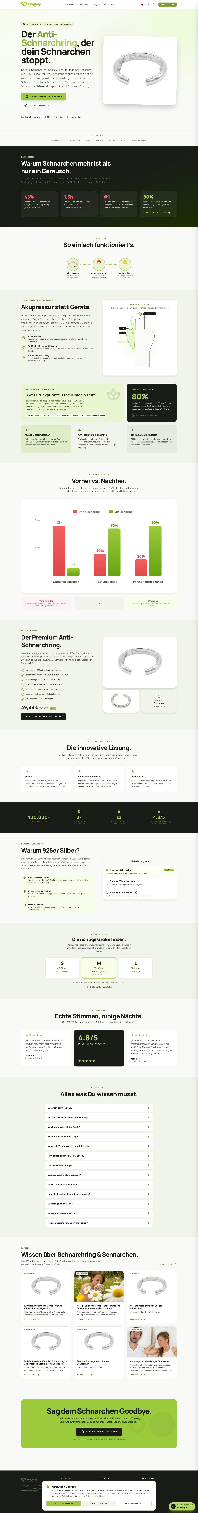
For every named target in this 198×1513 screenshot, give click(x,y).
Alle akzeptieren (63, 1503)
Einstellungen (98, 1503)
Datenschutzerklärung (95, 1496)
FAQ (105, 4)
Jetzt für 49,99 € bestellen (99, 1431)
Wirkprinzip (70, 4)
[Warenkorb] (154, 4)
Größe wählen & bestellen (99, 987)
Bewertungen (84, 4)
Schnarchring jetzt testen (43, 96)
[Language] (145, 4)
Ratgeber (97, 4)
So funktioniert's (36, 105)
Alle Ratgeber (166, 1264)
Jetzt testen (167, 4)
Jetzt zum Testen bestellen (43, 716)
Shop (113, 4)
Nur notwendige (134, 1503)
